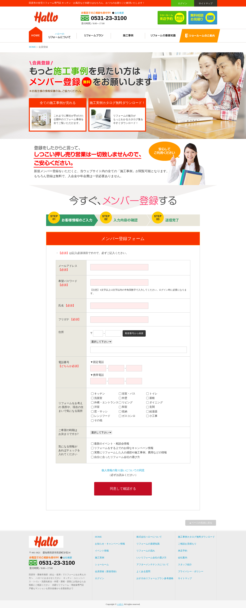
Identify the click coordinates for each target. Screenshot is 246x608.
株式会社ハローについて (149, 536)
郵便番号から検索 (134, 333)
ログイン (182, 3)
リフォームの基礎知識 (148, 543)
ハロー (120, 604)
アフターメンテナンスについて (152, 564)
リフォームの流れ (145, 550)
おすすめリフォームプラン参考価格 (154, 578)
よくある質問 (143, 571)
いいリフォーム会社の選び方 (151, 557)
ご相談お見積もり (187, 543)
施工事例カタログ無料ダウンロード (196, 536)
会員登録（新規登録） (106, 571)
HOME (32, 47)
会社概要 (119, 13)
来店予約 (182, 550)
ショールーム (102, 564)
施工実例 (99, 557)
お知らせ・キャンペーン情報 (110, 543)
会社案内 (182, 557)
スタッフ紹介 (185, 564)
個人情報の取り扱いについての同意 (123, 470)
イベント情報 (102, 550)
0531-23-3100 (109, 18)
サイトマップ (206, 3)
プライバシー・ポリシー (190, 571)
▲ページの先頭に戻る (200, 522)
